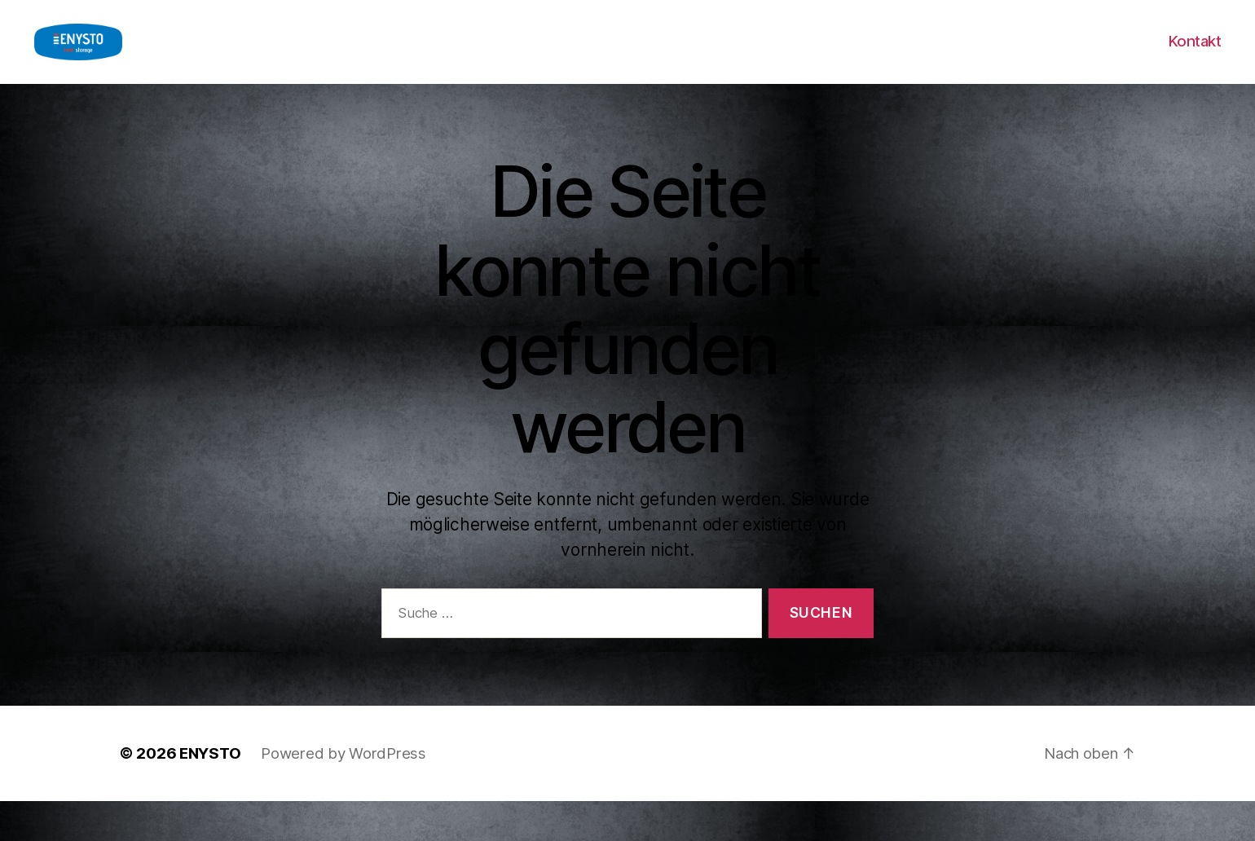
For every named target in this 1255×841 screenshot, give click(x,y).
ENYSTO (209, 792)
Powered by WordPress (343, 792)
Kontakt (1195, 62)
